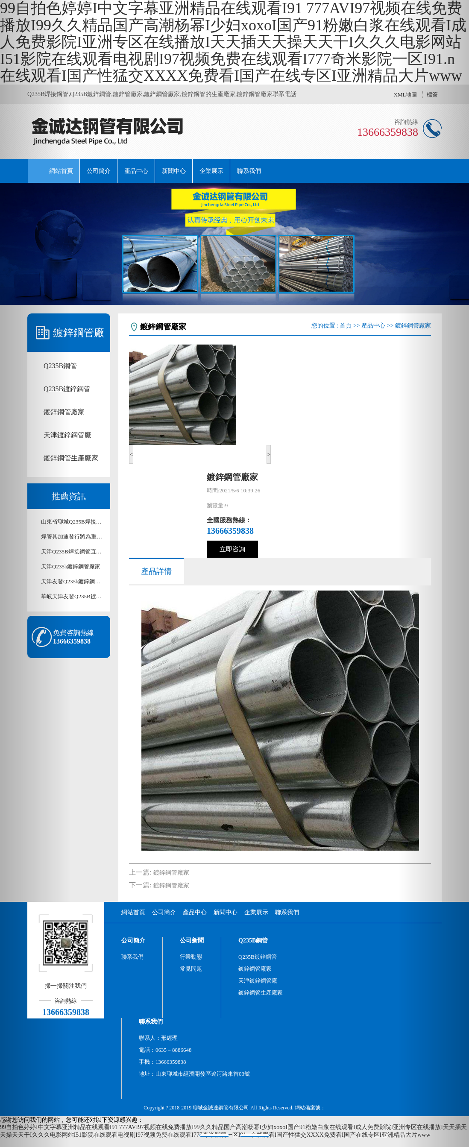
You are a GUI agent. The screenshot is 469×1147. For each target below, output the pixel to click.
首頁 (346, 325)
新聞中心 (174, 171)
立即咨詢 (232, 549)
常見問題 (191, 969)
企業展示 (211, 171)
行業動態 (191, 957)
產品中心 (136, 171)
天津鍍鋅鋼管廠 (257, 980)
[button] (35, 573)
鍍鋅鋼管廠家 (171, 872)
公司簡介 (99, 171)
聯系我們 (249, 171)
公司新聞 (192, 940)
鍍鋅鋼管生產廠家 (260, 992)
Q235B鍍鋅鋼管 (257, 957)
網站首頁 (61, 171)
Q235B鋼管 (253, 940)
